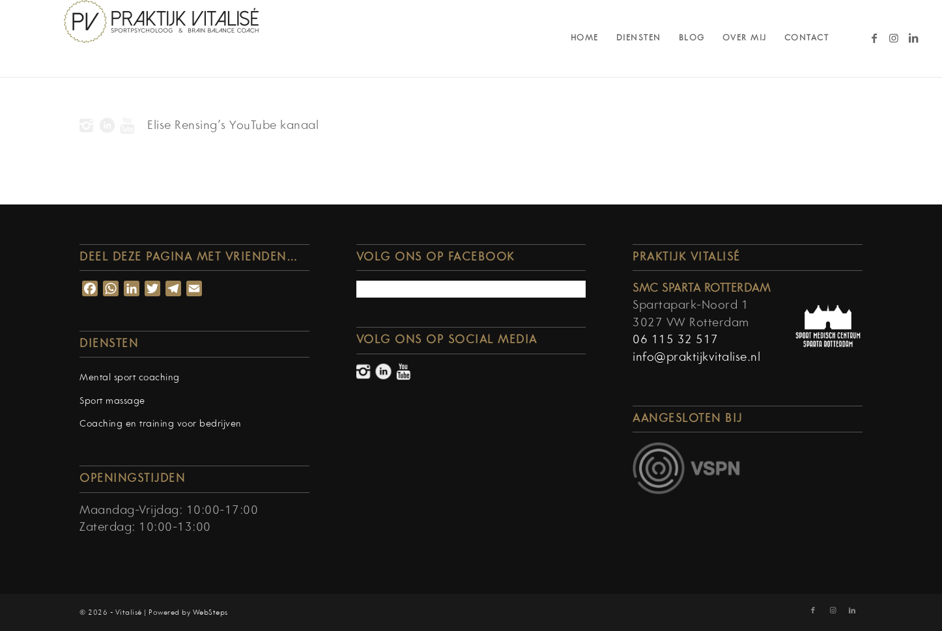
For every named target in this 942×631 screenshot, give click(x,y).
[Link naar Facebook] (874, 38)
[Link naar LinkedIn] (913, 38)
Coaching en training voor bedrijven (160, 424)
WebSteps (210, 613)
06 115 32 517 (676, 340)
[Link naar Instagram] (894, 38)
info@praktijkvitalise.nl (696, 357)
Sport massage (112, 401)
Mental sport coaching (129, 378)
